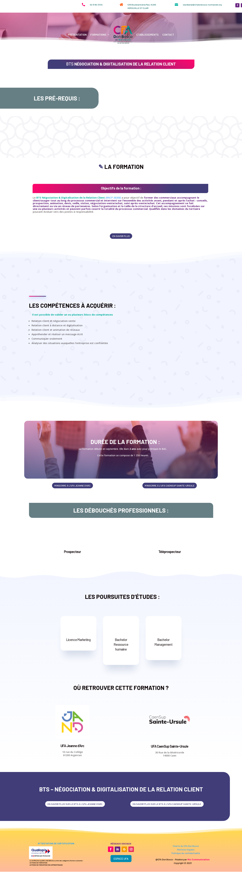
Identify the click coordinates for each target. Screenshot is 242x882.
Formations (98, 34)
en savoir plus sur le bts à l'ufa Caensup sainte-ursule (166, 831)
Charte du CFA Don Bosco (186, 873)
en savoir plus (121, 262)
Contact (168, 34)
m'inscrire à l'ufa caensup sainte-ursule (169, 512)
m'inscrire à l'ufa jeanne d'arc (72, 512)
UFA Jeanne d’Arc (72, 773)
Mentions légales (186, 877)
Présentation (77, 34)
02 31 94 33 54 (96, 4)
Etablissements (147, 34)
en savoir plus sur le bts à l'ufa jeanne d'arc (75, 831)
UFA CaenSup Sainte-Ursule (169, 773)
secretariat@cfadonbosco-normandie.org (202, 4)
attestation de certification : (56, 871)
